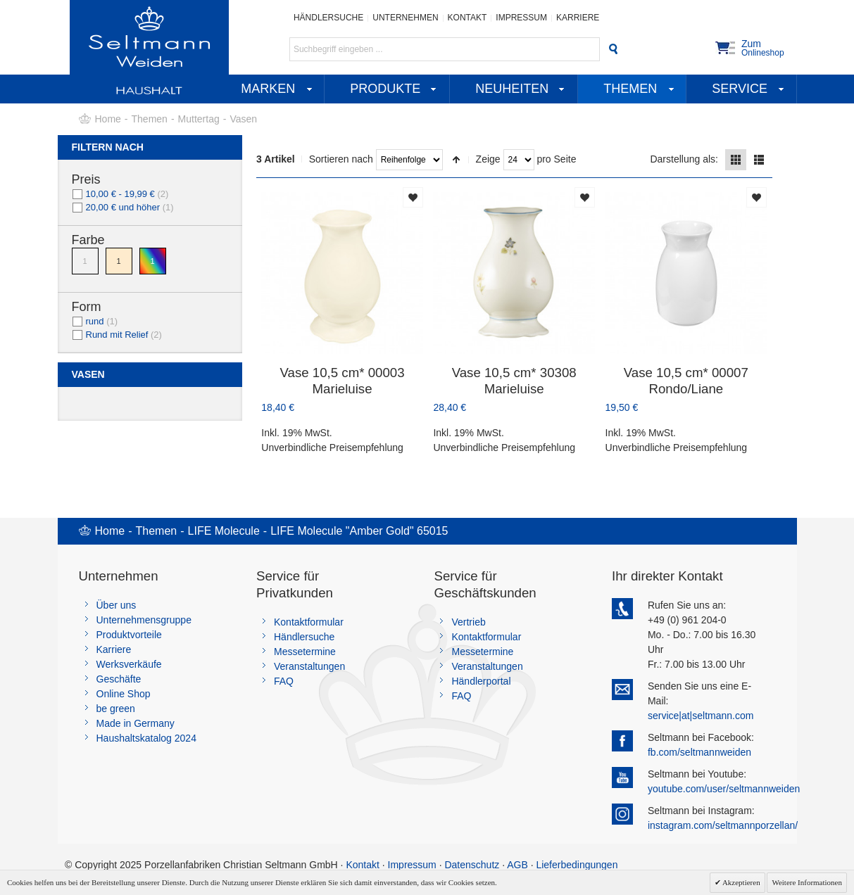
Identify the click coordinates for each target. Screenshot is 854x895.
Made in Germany (135, 723)
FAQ (284, 681)
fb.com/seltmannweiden (699, 752)
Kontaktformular (309, 622)
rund (95, 321)
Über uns (116, 605)
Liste (759, 159)
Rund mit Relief (117, 334)
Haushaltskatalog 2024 (146, 738)
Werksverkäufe (129, 664)
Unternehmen (405, 18)
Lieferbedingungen (576, 864)
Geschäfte (119, 679)
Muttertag (199, 119)
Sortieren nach (341, 159)
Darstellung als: (684, 159)
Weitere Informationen (807, 882)
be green (115, 708)
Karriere (577, 18)
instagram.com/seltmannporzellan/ (723, 825)
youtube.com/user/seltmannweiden (724, 788)
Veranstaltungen (309, 666)
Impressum (521, 18)
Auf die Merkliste (413, 197)
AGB (517, 864)
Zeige (488, 159)
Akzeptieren (740, 882)
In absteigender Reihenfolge (456, 159)
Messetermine (305, 651)
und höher (124, 207)
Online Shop (123, 693)
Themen (150, 119)
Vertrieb (468, 622)
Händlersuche (328, 18)
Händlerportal (480, 681)
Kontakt (467, 18)
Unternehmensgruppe (143, 620)
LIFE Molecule (224, 531)
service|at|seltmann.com (700, 715)
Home (108, 119)
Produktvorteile (129, 634)
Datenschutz (471, 864)
